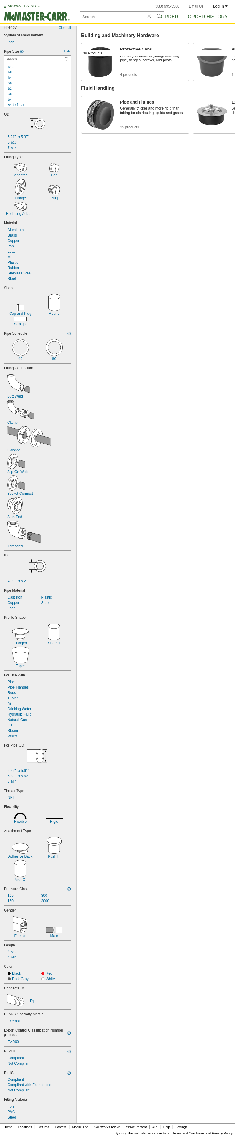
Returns (43, 1127)
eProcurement (136, 1127)
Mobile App (80, 1127)
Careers (60, 1127)
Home (8, 1127)
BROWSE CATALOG (24, 6)
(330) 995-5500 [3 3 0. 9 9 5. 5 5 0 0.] (167, 6)
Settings (181, 1127)
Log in (220, 6)
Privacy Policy (222, 1133)
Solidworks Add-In (107, 1127)
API (155, 1127)
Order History (208, 16)
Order (169, 16)
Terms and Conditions (189, 1133)
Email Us (196, 6)
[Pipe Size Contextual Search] (37, 59)
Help (166, 1127)
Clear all (65, 27)
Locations (25, 1127)
